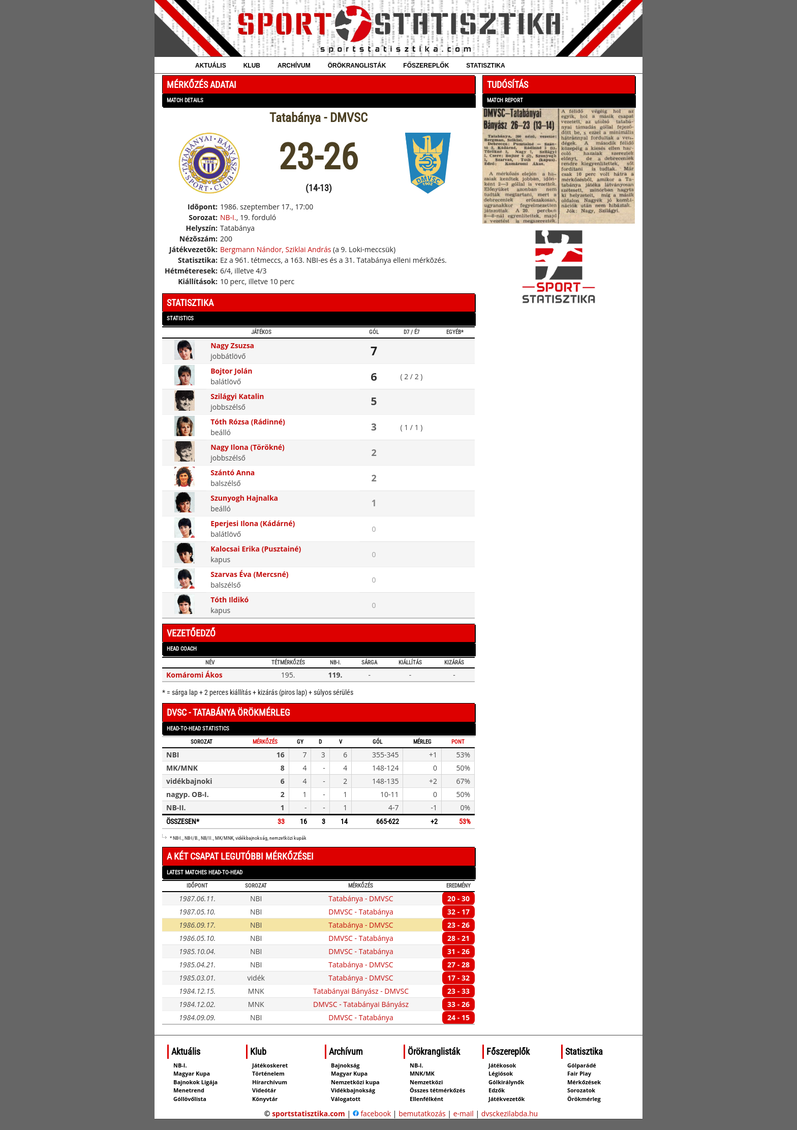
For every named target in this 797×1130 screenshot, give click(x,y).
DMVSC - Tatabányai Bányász (361, 1004)
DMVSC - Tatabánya (360, 912)
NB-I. (228, 217)
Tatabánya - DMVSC (360, 898)
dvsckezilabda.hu (509, 1113)
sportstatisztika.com (308, 1113)
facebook (372, 1113)
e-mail (463, 1113)
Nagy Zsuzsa (232, 345)
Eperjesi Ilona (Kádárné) (252, 523)
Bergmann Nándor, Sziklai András (275, 249)
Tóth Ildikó (229, 599)
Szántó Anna (232, 472)
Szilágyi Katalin (237, 396)
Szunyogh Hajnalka (244, 498)
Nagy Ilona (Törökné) (247, 447)
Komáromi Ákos (194, 675)
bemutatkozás (422, 1113)
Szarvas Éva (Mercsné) (249, 574)
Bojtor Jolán (231, 371)
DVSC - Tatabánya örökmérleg (228, 712)
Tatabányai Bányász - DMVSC (361, 991)
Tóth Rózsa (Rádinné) (247, 421)
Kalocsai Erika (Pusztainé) (255, 549)
